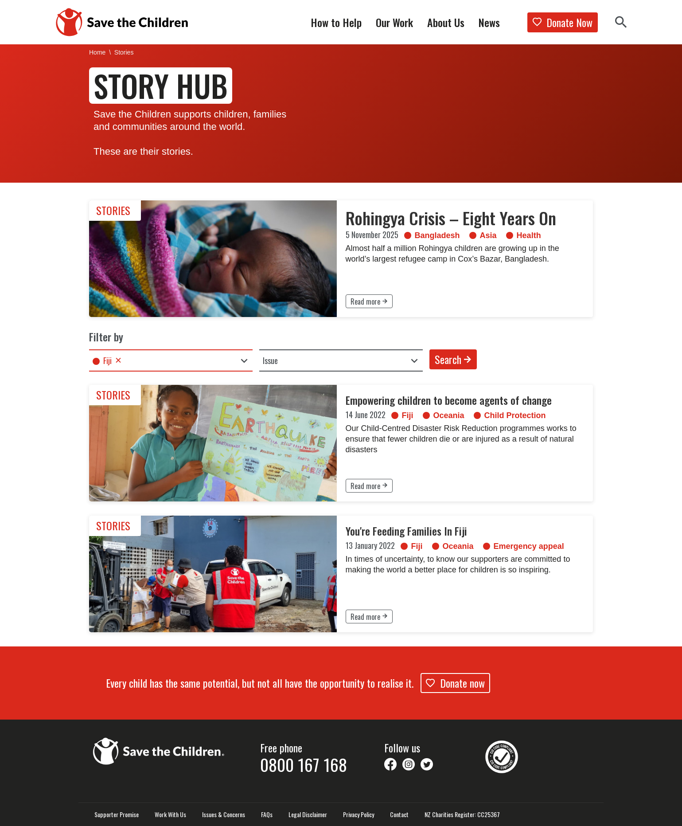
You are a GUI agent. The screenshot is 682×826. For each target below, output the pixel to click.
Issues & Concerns (223, 814)
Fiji (407, 415)
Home (97, 52)
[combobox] (171, 360)
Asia (483, 235)
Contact (399, 814)
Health (523, 235)
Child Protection (512, 415)
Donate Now (562, 22)
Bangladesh (435, 235)
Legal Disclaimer (307, 814)
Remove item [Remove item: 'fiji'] (118, 360)
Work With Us (170, 814)
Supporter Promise (116, 814)
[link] (341, 258)
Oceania (448, 415)
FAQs (267, 814)
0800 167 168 (303, 764)
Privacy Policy (358, 814)
